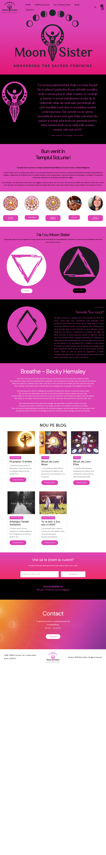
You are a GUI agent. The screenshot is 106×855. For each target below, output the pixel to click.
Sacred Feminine (15, 458)
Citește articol (18, 481)
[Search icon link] (95, 7)
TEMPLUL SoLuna (41, 7)
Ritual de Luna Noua (50, 464)
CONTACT (86, 7)
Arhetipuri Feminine (16, 518)
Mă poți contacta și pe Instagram (53, 590)
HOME (27, 7)
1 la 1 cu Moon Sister (61, 7)
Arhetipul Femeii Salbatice (19, 524)
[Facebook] (101, 5)
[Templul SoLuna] (10, 7)
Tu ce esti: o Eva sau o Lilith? (50, 524)
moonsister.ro (53, 587)
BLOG (75, 7)
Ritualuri (45, 458)
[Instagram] (102, 8)
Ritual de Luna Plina (82, 464)
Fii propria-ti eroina (21, 462)
